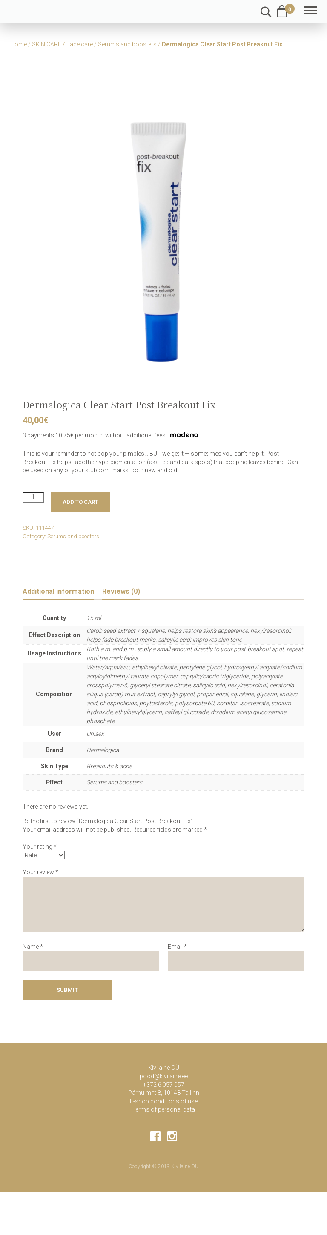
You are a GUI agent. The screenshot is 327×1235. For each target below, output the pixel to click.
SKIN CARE (46, 44)
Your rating (40, 846)
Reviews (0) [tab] (121, 591)
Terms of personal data (163, 1109)
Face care (79, 44)
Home (18, 44)
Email (177, 946)
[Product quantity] (33, 497)
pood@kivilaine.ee (164, 1076)
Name (33, 946)
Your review (40, 872)
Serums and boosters (127, 44)
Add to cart (80, 502)
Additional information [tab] (58, 591)
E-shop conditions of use (164, 1101)
